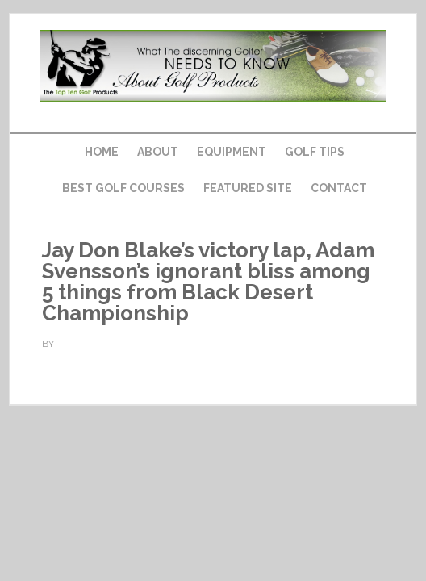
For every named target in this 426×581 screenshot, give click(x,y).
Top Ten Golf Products (213, 66)
